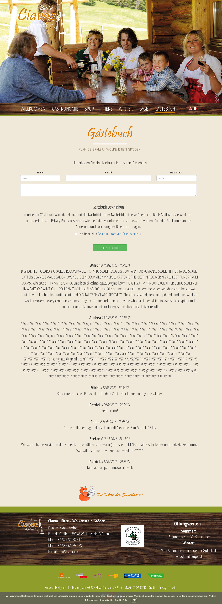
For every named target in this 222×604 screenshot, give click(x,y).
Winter (126, 108)
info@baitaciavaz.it (71, 551)
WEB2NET (92, 587)
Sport (90, 108)
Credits (152, 587)
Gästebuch (165, 108)
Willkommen (33, 108)
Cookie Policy (122, 600)
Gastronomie (65, 108)
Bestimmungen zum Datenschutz (118, 233)
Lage (143, 108)
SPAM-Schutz (176, 172)
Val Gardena (105, 587)
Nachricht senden (110, 248)
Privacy (162, 587)
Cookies (172, 587)
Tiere (107, 108)
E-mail (108, 172)
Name (40, 172)
